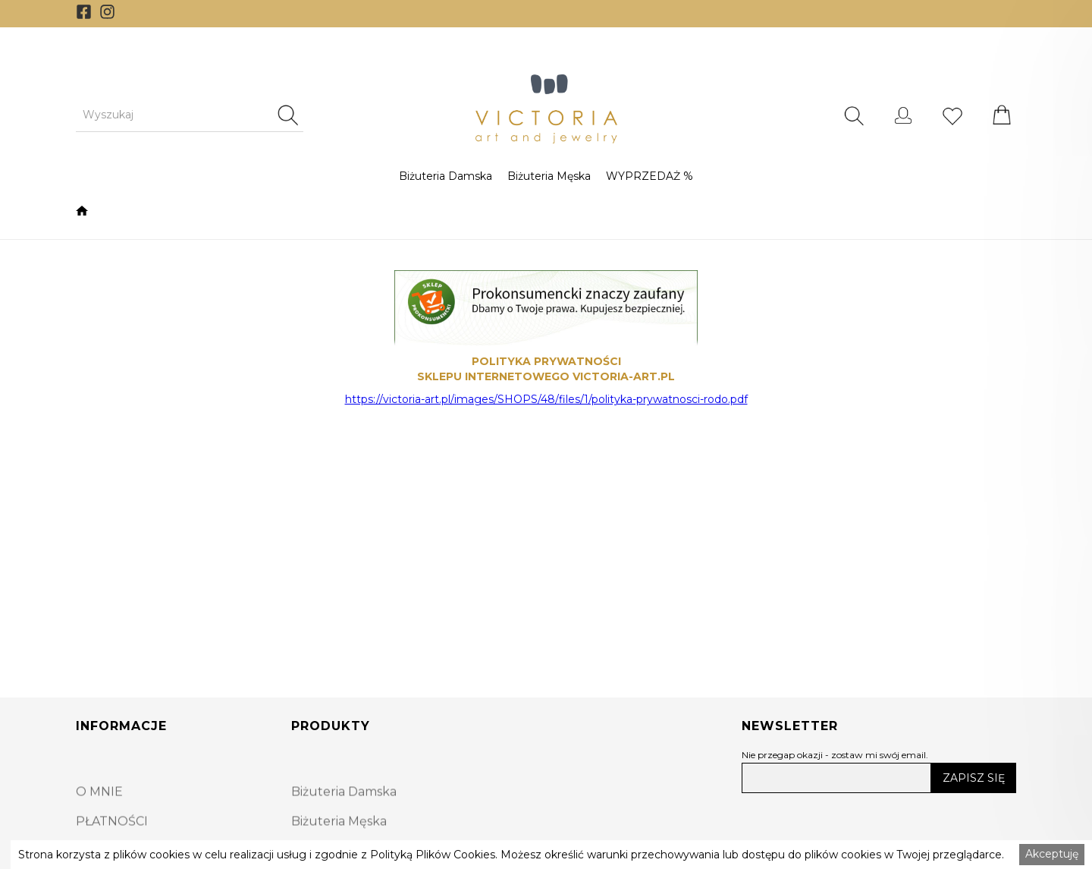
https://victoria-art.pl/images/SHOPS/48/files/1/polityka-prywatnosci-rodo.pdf (546, 399)
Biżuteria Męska (549, 176)
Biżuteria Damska (445, 176)
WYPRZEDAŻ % (649, 176)
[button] (445, 176)
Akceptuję (1051, 854)
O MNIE (99, 816)
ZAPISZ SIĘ (974, 778)
